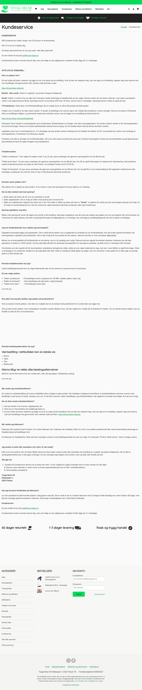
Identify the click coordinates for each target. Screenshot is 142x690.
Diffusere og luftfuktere (83, 9)
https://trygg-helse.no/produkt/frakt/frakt (17, 119)
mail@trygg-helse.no (30, 56)
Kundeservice (6, 634)
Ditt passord (77, 584)
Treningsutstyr (67, 9)
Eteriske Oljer (6, 622)
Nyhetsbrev (94, 667)
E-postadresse (78, 575)
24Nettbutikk (75, 685)
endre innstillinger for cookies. (93, 681)
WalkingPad (99, 9)
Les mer (78, 681)
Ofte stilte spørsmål (8, 639)
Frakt (47, 667)
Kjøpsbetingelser (58, 667)
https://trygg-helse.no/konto (13, 88)
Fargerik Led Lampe (9, 605)
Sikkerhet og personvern (77, 667)
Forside (124, 27)
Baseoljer (5, 611)
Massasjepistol (52, 9)
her (10, 289)
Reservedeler (6, 628)
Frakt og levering (7, 645)
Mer (108, 9)
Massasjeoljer (6, 617)
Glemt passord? (99, 594)
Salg (42, 9)
